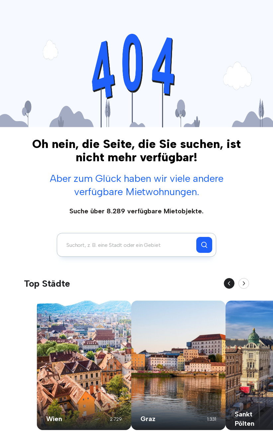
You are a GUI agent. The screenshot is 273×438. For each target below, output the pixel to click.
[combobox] (128, 245)
